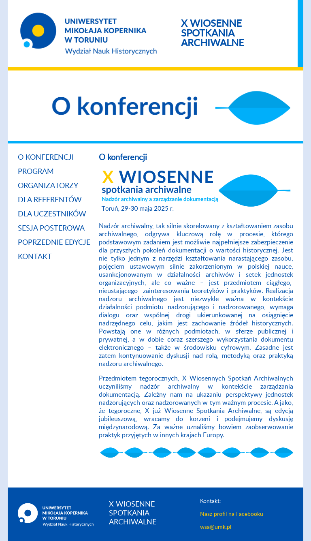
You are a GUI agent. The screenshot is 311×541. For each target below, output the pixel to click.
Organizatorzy (48, 186)
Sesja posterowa (51, 228)
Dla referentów (50, 200)
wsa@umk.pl (215, 527)
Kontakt (35, 257)
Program (36, 171)
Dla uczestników (52, 214)
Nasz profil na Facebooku (231, 514)
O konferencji (46, 157)
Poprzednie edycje (54, 242)
